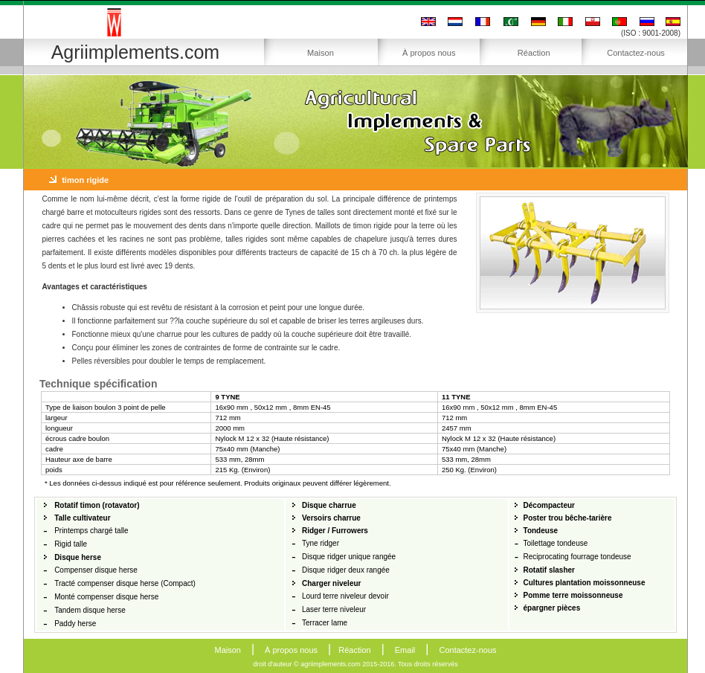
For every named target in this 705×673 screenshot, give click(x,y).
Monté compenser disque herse (106, 597)
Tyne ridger (320, 543)
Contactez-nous (636, 52)
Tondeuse (541, 531)
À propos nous (429, 52)
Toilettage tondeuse (556, 543)
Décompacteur (549, 505)
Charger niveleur (331, 583)
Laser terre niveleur (334, 609)
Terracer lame (324, 623)
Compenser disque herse (96, 570)
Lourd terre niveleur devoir (345, 596)
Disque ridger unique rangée (349, 557)
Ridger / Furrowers (335, 531)
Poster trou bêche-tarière (568, 518)
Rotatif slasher (549, 570)
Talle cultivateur (82, 518)
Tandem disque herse (90, 610)
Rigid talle (70, 544)
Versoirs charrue (331, 518)
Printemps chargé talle (91, 531)
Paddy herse (75, 623)
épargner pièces (552, 608)
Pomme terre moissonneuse (573, 595)
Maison (320, 52)
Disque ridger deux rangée (346, 570)
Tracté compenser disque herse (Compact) (125, 583)
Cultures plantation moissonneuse (585, 583)
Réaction (534, 52)
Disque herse (77, 557)
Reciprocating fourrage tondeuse (577, 557)
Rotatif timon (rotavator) (96, 505)
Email (405, 649)
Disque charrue (329, 505)
